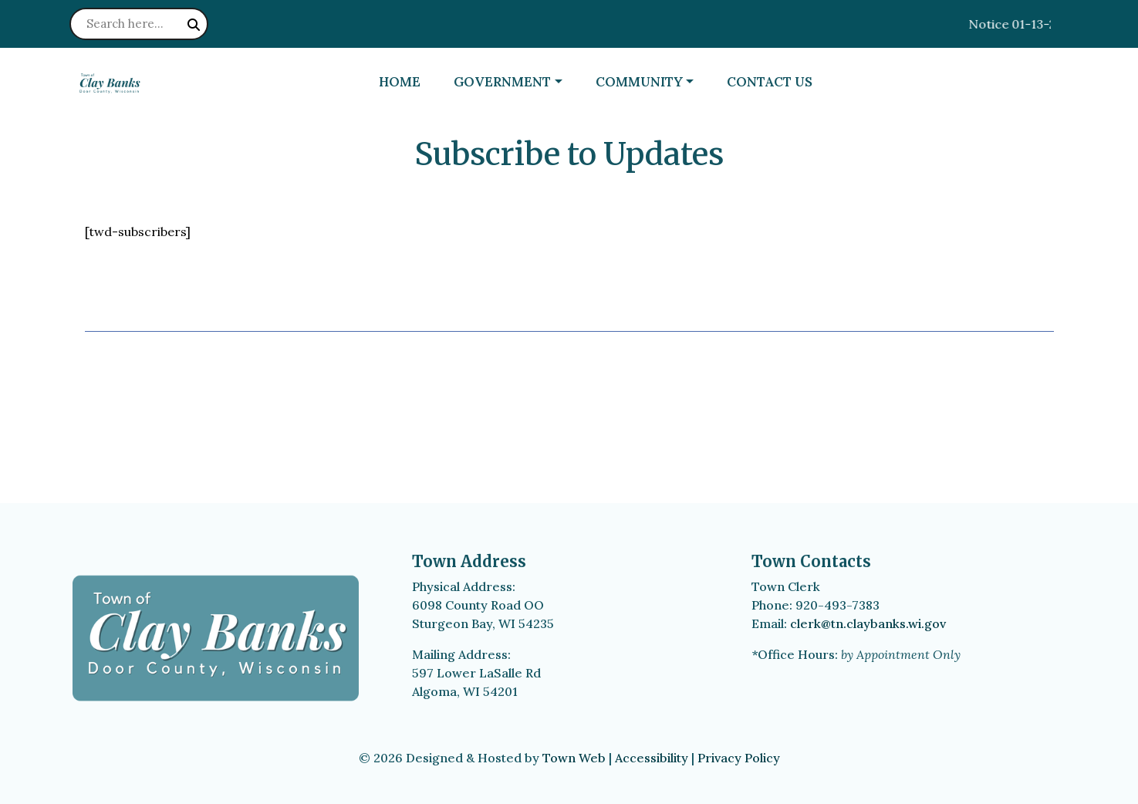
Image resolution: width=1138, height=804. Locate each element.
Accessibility (651, 757)
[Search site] (138, 24)
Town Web (574, 757)
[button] (518, 82)
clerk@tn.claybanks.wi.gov (868, 623)
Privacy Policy (738, 757)
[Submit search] (193, 25)
